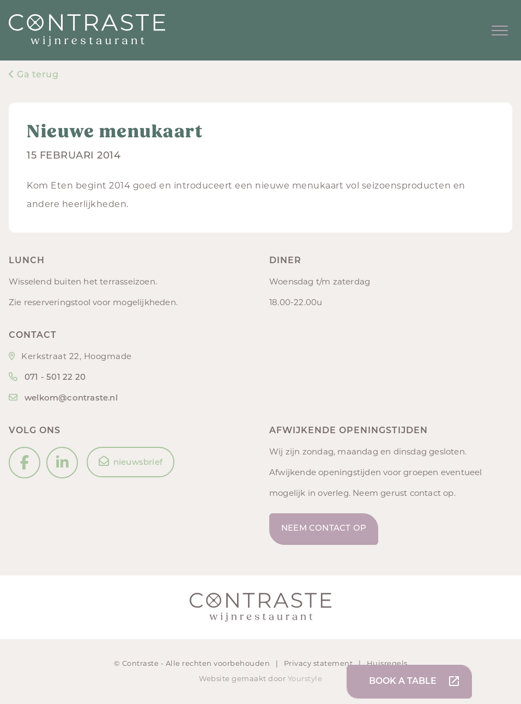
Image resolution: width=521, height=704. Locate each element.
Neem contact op (323, 529)
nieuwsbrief (130, 461)
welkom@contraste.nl (71, 399)
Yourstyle (304, 679)
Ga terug (33, 75)
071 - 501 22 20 (55, 378)
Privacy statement (319, 663)
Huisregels (387, 663)
